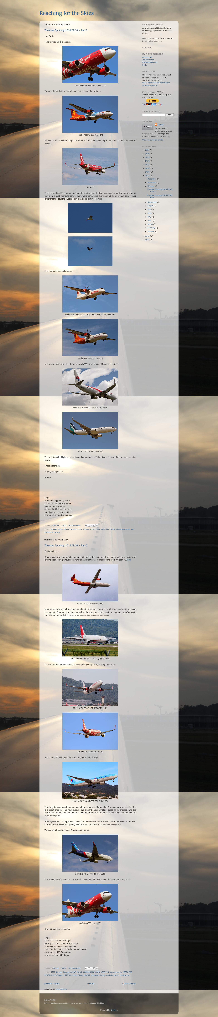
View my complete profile (152, 140)
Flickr (144, 65)
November (152, 182)
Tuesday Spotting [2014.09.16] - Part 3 (65, 30)
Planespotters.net (149, 62)
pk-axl (57, 532)
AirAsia (86, 529)
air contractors (116, 972)
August (151, 206)
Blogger (114, 1010)
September (152, 202)
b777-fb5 (67, 975)
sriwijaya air (125, 975)
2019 (147, 157)
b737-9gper (58, 975)
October (151, 186)
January (151, 231)
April (150, 220)
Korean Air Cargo (98, 975)
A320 (80, 529)
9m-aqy (66, 972)
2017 (147, 165)
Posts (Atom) (61, 989)
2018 (147, 161)
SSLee (160, 125)
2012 (147, 240)
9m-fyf (73, 972)
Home (90, 983)
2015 (147, 172)
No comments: (75, 525)
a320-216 (105, 972)
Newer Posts (51, 983)
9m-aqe (59, 972)
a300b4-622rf (88, 972)
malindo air (49, 532)
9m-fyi (66, 529)
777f (53, 972)
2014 (147, 176)
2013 (147, 236)
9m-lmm (73, 529)
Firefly (112, 529)
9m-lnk (79, 972)
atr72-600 (105, 529)
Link (129, 560)
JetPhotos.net (148, 60)
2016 (147, 168)
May (150, 217)
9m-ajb (54, 529)
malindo (109, 975)
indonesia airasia (123, 529)
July (149, 209)
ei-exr (74, 975)
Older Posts (129, 983)
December (152, 179)
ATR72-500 (95, 529)
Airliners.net (147, 57)
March (150, 224)
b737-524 (48, 975)
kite (132, 529)
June (150, 213)
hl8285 (87, 975)
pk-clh (116, 975)
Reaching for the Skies (66, 13)
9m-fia (60, 529)
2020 (147, 154)
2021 (147, 150)
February (152, 228)
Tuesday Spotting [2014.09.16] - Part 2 (65, 545)
